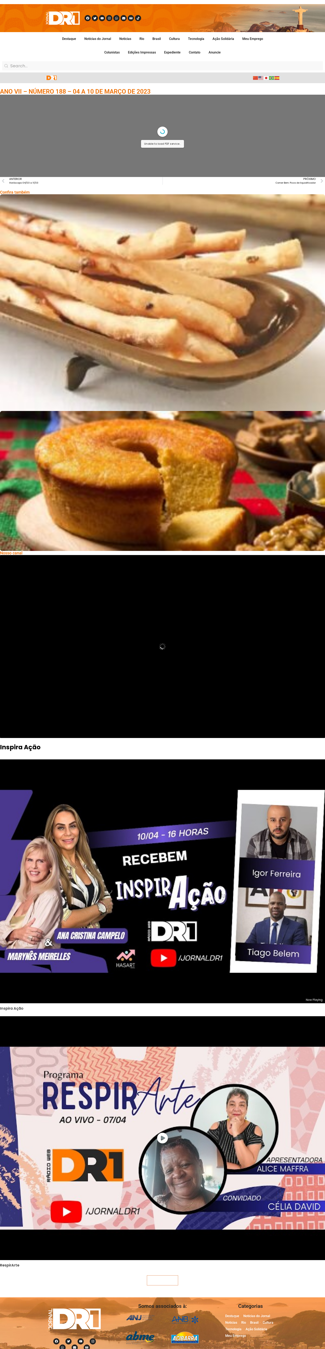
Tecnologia (196, 39)
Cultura (174, 39)
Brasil (156, 39)
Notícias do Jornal (97, 39)
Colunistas (112, 52)
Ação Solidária (223, 39)
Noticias (125, 39)
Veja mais (162, 1280)
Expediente (172, 52)
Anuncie (215, 52)
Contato (194, 52)
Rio (141, 39)
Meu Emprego (252, 39)
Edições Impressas (142, 52)
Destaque (69, 39)
